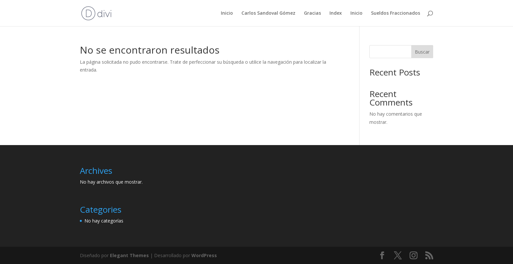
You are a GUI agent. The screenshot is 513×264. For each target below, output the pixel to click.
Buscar (422, 52)
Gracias (312, 13)
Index (335, 13)
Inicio (227, 13)
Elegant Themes (129, 255)
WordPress (204, 255)
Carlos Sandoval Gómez (268, 13)
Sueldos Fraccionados (395, 13)
